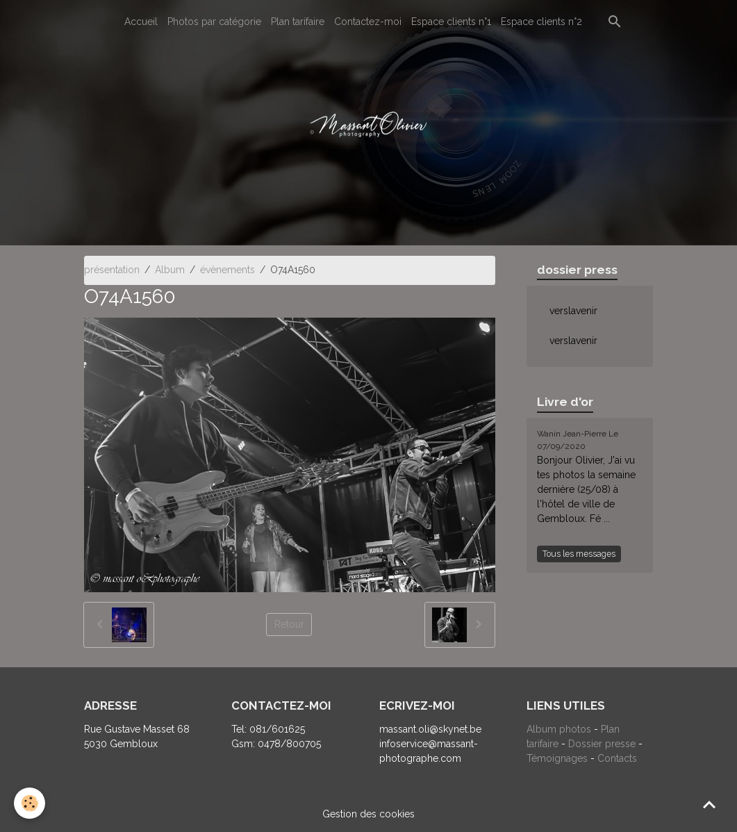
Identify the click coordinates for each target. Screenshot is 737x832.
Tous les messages (579, 553)
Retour (289, 624)
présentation (112, 269)
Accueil (141, 21)
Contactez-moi (367, 21)
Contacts (617, 758)
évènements (227, 269)
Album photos (559, 729)
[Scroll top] (709, 804)
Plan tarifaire (297, 21)
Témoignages (558, 758)
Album (170, 269)
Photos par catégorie (214, 21)
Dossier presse (602, 743)
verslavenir (573, 310)
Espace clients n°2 (541, 21)
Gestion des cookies (368, 813)
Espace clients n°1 (451, 21)
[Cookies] (29, 803)
